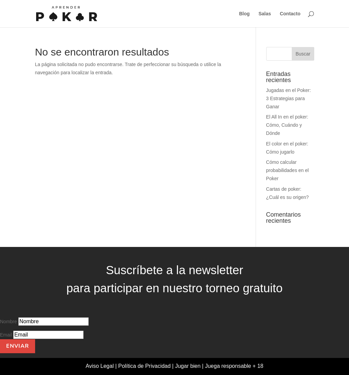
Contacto (290, 13)
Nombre (8, 321)
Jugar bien (188, 366)
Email (6, 335)
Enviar (17, 346)
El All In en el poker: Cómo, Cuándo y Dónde (287, 125)
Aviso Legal (100, 366)
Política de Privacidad (145, 366)
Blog (244, 13)
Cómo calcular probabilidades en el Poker (287, 170)
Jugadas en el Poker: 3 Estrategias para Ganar (288, 98)
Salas (264, 13)
